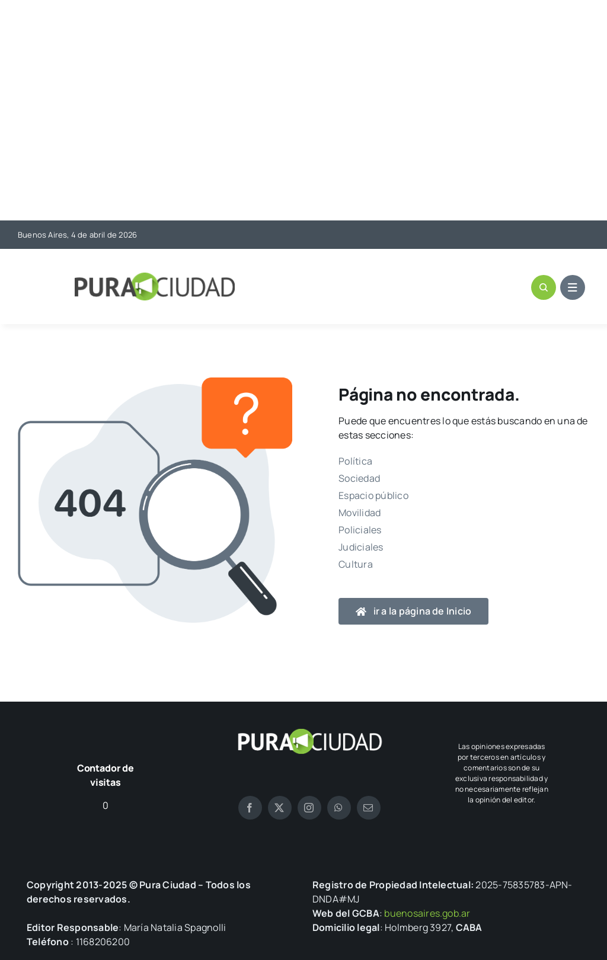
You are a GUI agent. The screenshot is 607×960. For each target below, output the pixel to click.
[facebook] (250, 808)
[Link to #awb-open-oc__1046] (543, 287)
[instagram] (309, 808)
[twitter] (280, 808)
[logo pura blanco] (309, 733)
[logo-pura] (155, 277)
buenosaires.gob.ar (427, 913)
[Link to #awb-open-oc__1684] (572, 287)
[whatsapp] (339, 808)
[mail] (369, 808)
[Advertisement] (303, 111)
